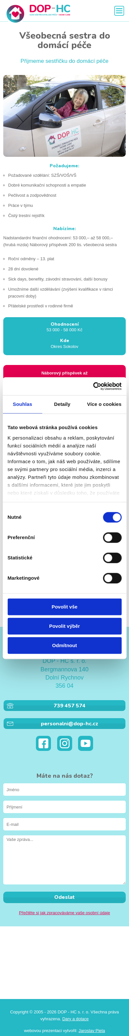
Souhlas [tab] (22, 404)
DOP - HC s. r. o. (37, 13)
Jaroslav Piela (91, 1030)
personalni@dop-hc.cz (69, 723)
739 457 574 (70, 705)
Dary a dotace (75, 1018)
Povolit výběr (64, 626)
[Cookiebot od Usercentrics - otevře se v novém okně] (92, 386)
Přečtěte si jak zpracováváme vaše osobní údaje (64, 912)
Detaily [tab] (62, 404)
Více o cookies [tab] (104, 404)
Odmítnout (64, 645)
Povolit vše (64, 606)
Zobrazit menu (119, 11)
